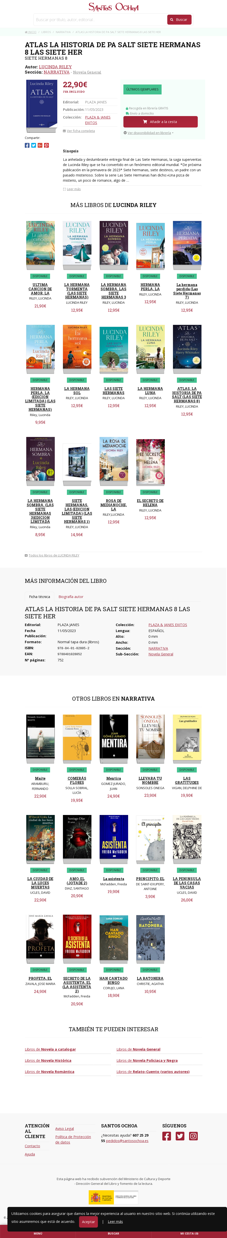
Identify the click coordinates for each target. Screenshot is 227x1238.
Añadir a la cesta (160, 121)
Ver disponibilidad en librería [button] (147, 132)
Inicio (30, 32)
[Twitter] (180, 1136)
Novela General (87, 72)
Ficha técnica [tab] (39, 596)
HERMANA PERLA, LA (150, 286)
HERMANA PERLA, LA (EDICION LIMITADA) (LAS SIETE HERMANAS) (40, 399)
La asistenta (113, 878)
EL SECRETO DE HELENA (150, 502)
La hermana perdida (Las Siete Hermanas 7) (187, 290)
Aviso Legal (64, 1128)
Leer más (115, 1221)
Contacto (32, 1146)
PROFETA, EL (40, 978)
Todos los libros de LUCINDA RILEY (52, 555)
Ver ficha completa (79, 130)
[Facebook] (166, 1136)
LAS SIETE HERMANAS (113, 390)
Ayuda (30, 1154)
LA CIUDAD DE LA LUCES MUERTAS (40, 883)
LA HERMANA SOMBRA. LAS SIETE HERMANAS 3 (113, 290)
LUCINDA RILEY (55, 67)
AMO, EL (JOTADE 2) (77, 880)
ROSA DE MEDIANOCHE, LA (113, 505)
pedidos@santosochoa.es (127, 1140)
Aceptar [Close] (88, 1221)
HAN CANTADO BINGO (113, 980)
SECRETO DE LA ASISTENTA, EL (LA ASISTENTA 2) (76, 984)
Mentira (113, 778)
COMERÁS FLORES (77, 780)
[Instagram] (193, 1136)
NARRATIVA (57, 72)
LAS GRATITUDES (187, 780)
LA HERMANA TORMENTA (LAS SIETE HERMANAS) (77, 290)
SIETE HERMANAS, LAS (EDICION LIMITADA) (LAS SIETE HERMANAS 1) (77, 511)
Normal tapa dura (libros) (78, 642)
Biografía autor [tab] (70, 596)
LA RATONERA (150, 978)
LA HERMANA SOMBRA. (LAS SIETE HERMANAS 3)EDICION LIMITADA (40, 511)
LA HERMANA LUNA (150, 390)
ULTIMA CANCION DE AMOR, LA (40, 289)
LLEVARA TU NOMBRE (150, 780)
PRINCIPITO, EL (150, 878)
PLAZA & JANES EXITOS (167, 624)
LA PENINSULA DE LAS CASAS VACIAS (187, 883)
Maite (40, 778)
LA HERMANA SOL (77, 390)
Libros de (50, 1049)
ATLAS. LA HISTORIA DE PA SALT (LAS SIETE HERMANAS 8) (187, 394)
